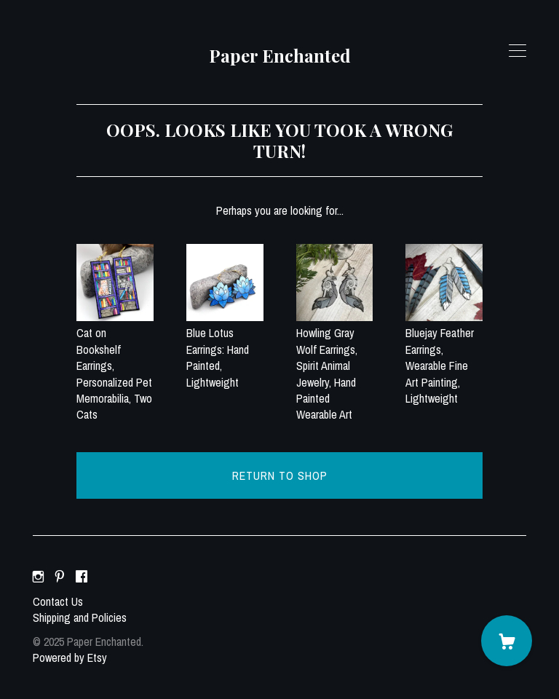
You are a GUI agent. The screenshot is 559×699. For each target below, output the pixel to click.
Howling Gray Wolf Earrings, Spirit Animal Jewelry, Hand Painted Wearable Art (334, 365)
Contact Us (58, 601)
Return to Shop (280, 475)
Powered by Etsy (70, 657)
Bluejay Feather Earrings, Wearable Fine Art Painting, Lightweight (444, 357)
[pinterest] (60, 577)
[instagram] (38, 577)
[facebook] (81, 577)
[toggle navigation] (517, 51)
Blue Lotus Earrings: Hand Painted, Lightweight (224, 349)
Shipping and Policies (80, 617)
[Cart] (506, 640)
